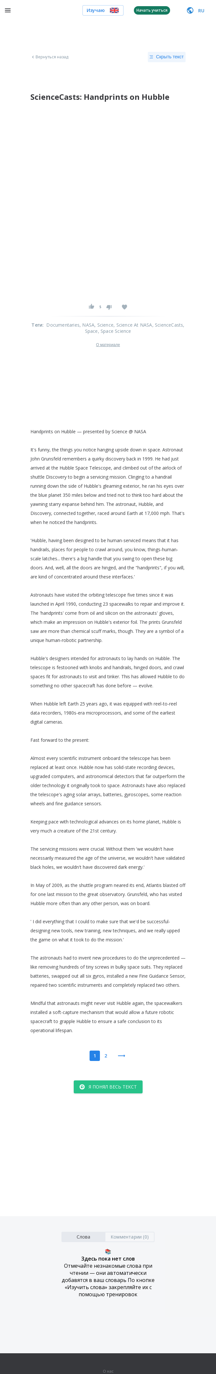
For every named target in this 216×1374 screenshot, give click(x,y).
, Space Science (114, 331)
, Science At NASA (132, 325)
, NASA (87, 325)
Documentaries (63, 325)
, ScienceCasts (167, 325)
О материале (108, 345)
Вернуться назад (49, 57)
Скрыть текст (167, 57)
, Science (103, 325)
